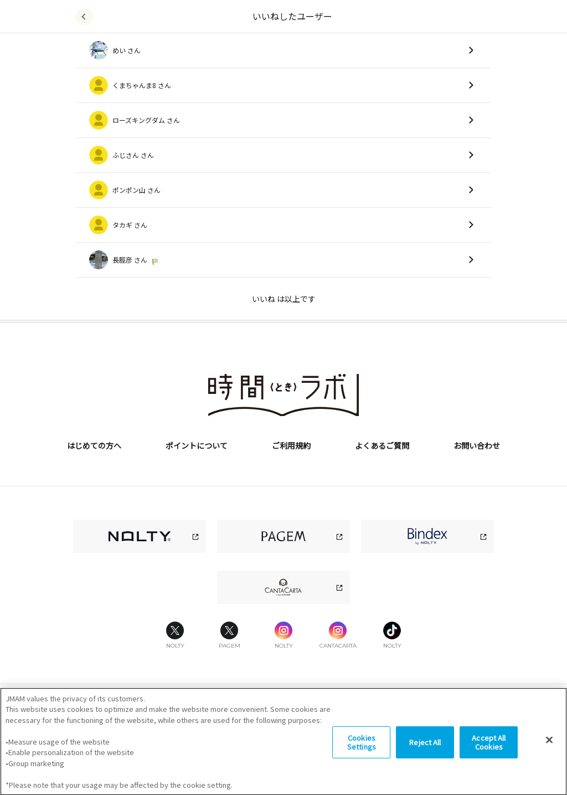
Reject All (425, 760)
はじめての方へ (94, 445)
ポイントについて (197, 445)
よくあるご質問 (382, 445)
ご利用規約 (291, 445)
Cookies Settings (361, 760)
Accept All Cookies (489, 760)
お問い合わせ (476, 445)
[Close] (549, 758)
